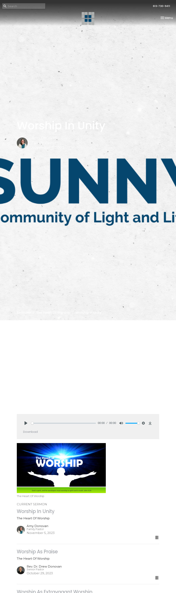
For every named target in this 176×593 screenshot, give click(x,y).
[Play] (26, 423)
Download (30, 432)
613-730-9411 (161, 6)
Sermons (24, 312)
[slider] (63, 423)
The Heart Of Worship (53, 312)
